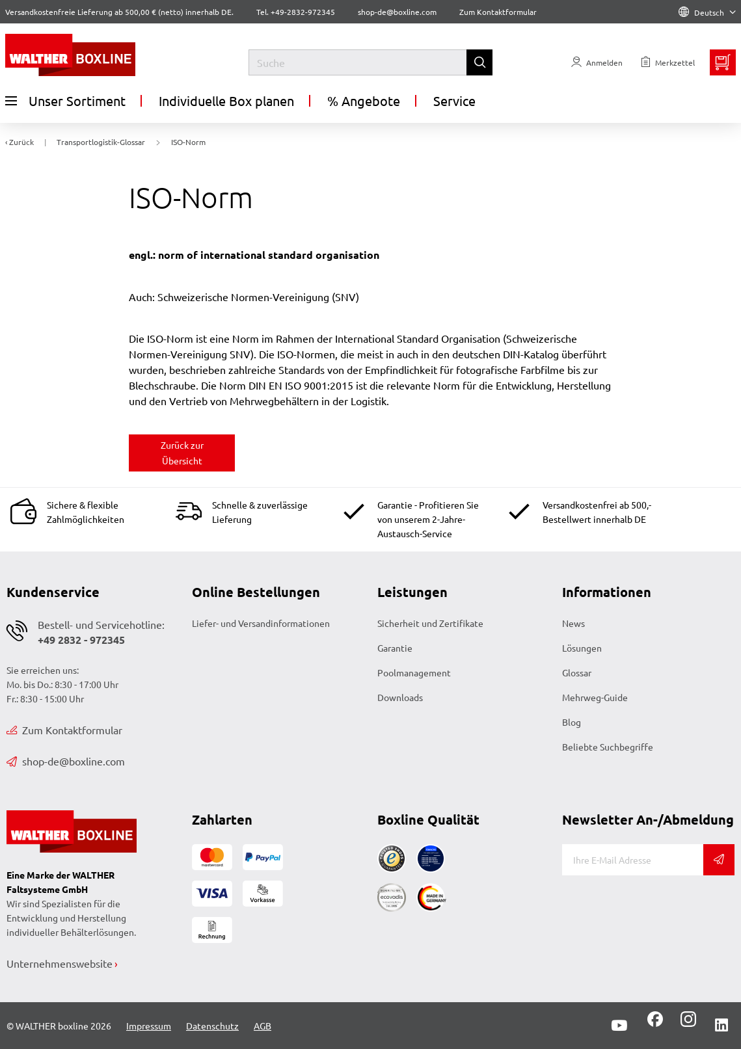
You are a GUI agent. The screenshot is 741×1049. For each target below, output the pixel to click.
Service (454, 100)
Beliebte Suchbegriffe (607, 746)
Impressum (148, 1025)
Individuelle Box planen (226, 100)
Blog (571, 722)
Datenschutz (212, 1025)
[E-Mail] (632, 859)
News (573, 623)
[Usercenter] (596, 62)
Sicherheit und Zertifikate (430, 623)
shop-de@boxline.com (66, 760)
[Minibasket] (723, 62)
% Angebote (363, 100)
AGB (262, 1025)
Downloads (400, 697)
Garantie (394, 648)
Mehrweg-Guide (595, 697)
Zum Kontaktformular (498, 12)
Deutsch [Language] (707, 12)
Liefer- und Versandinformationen (261, 623)
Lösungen (582, 648)
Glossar (576, 672)
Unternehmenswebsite (60, 963)
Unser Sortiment (65, 101)
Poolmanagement (414, 672)
